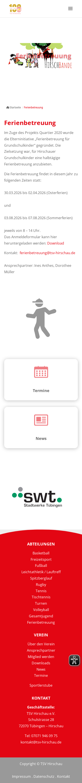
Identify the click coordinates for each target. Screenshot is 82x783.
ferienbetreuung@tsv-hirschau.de (47, 252)
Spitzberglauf (41, 578)
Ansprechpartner (41, 650)
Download (55, 243)
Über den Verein (41, 644)
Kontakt (63, 776)
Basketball (41, 553)
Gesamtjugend (41, 616)
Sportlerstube (41, 685)
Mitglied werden (41, 656)
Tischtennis (41, 597)
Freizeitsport (41, 559)
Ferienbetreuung (41, 622)
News (41, 438)
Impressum (21, 776)
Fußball (41, 565)
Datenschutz (43, 776)
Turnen (41, 603)
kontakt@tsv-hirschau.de (41, 742)
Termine (41, 390)
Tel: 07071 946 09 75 (41, 735)
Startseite (13, 107)
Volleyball (41, 609)
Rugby (41, 584)
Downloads (41, 663)
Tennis (41, 591)
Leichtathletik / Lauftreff (41, 571)
